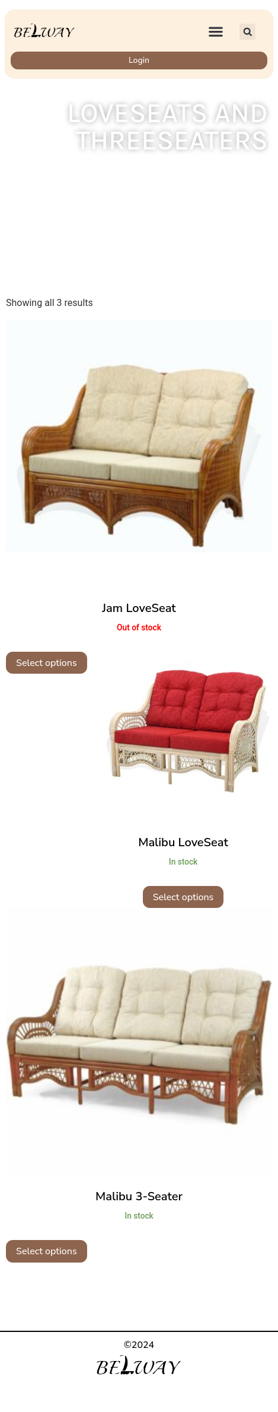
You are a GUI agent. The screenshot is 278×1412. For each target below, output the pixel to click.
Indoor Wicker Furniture (147, 173)
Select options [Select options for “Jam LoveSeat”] (46, 663)
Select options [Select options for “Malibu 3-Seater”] (46, 1251)
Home (75, 173)
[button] (216, 31)
